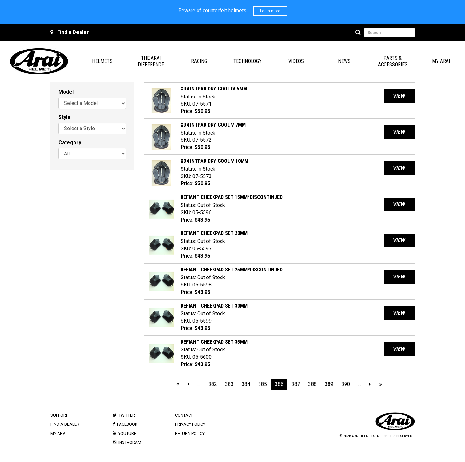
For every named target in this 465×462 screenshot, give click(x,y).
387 (295, 384)
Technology (247, 61)
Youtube (127, 433)
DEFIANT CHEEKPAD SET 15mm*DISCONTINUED (232, 197)
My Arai (441, 61)
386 (279, 384)
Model (66, 92)
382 (212, 384)
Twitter (127, 415)
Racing (199, 61)
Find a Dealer (73, 32)
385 (262, 384)
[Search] (359, 32)
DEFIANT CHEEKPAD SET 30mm (214, 306)
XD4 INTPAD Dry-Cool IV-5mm (214, 89)
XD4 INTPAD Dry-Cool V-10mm (214, 161)
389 (329, 384)
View (399, 96)
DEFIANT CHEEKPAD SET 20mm (214, 233)
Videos (296, 61)
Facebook (127, 424)
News (344, 61)
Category (69, 142)
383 (229, 384)
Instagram (129, 442)
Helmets (102, 61)
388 (312, 384)
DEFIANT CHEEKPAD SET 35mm (214, 342)
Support (59, 415)
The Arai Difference (151, 61)
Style (64, 117)
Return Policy (190, 433)
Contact (184, 415)
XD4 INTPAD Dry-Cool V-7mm (213, 125)
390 (345, 384)
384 (246, 384)
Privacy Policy (190, 424)
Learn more (270, 11)
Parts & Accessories (392, 61)
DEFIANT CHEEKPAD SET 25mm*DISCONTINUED (232, 270)
